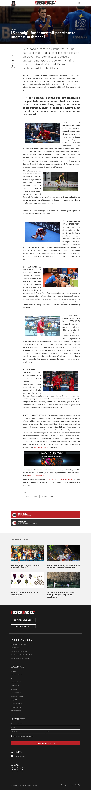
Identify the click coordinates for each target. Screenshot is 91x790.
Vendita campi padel (16, 675)
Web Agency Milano (67, 785)
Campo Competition (16, 703)
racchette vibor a (48, 497)
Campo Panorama (16, 707)
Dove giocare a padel (17, 696)
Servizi (12, 678)
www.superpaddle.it (36, 475)
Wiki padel (14, 700)
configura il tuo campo (23, 620)
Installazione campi (16, 710)
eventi (27, 497)
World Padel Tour (16, 692)
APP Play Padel (15, 685)
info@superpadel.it (20, 756)
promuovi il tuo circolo (23, 626)
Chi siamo (13, 671)
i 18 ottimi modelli (39, 447)
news (13, 29)
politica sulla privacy (30, 736)
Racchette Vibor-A (16, 682)
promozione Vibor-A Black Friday (59, 479)
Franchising (14, 689)
